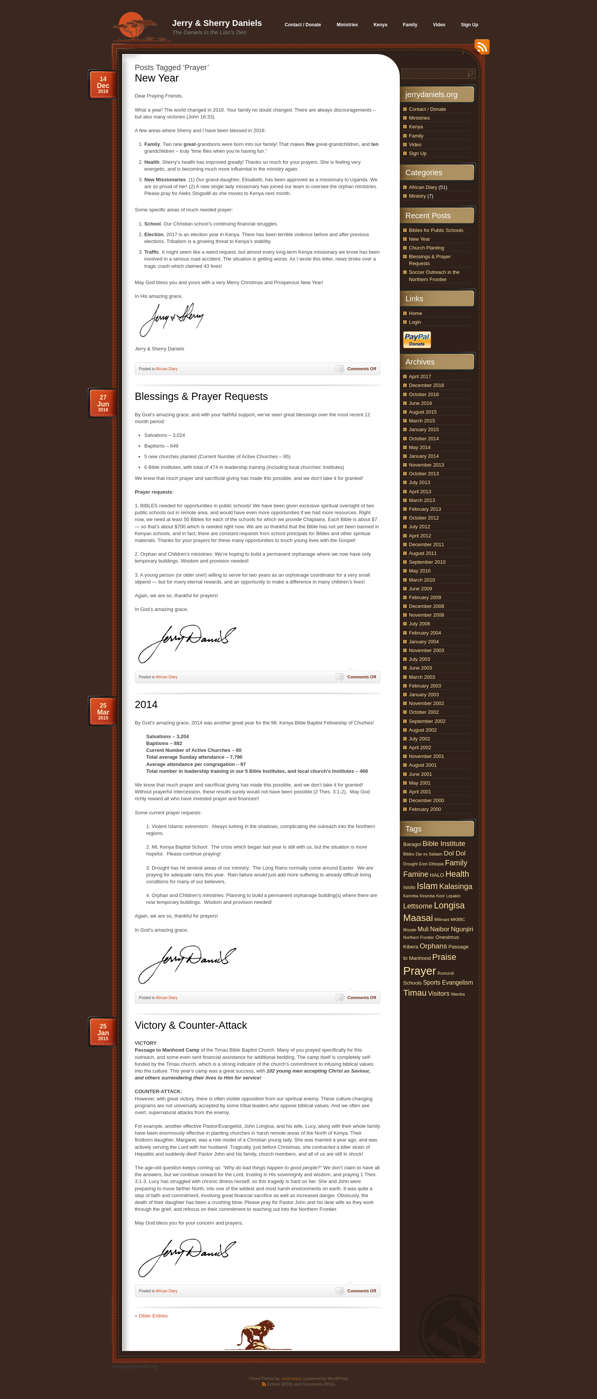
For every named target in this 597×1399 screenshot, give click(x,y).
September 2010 (427, 562)
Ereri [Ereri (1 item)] (423, 864)
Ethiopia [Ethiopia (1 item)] (436, 864)
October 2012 (424, 518)
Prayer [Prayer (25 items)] (419, 970)
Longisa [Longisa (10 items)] (449, 905)
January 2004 (424, 641)
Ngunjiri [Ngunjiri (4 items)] (462, 929)
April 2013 (420, 491)
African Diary (166, 369)
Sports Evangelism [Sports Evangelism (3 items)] (448, 982)
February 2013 (425, 509)
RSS (480, 49)
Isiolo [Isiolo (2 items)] (409, 887)
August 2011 (423, 553)
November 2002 (426, 703)
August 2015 (423, 412)
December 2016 (426, 385)
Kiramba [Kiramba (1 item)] (427, 896)
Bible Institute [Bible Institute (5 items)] (444, 843)
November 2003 (426, 650)
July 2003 (419, 659)
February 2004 (425, 633)
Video (415, 144)
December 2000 (426, 800)
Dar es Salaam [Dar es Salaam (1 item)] (429, 854)
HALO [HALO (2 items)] (437, 875)
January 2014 (424, 456)
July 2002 (419, 739)
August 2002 (423, 730)
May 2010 (420, 571)
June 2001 (420, 774)
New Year (157, 78)
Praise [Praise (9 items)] (444, 957)
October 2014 (424, 438)
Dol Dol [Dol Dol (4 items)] (455, 853)
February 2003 (425, 686)
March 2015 (422, 421)
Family (416, 136)
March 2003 (422, 677)
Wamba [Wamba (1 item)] (458, 994)
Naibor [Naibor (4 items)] (439, 929)
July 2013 (419, 482)
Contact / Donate (427, 109)
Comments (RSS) (318, 1384)
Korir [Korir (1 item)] (440, 896)
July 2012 (419, 526)
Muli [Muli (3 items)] (423, 929)
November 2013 (426, 465)
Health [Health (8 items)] (457, 874)
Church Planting (426, 248)
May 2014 (420, 447)
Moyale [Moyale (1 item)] (409, 929)
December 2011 (426, 544)
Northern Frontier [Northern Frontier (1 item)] (418, 937)
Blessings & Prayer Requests (201, 396)
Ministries (419, 118)
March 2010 (422, 580)
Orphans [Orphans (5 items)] (433, 946)
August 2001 (423, 765)
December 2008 (426, 606)
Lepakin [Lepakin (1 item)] (453, 896)
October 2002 (424, 712)
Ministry (417, 196)
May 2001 (420, 783)
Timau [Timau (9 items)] (414, 993)
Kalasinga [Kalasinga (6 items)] (455, 886)
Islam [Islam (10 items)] (427, 886)
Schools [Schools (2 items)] (412, 983)
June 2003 (420, 668)
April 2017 (420, 376)
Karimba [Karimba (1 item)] (410, 896)
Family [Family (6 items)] (456, 863)
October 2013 (424, 473)
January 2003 (424, 694)
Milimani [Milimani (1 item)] (441, 919)
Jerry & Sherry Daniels (217, 23)
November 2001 (426, 756)
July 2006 (419, 624)
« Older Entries (151, 1316)
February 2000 (425, 809)
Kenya (416, 127)
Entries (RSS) (280, 1384)
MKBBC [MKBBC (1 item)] (458, 919)
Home (415, 313)
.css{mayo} (291, 1378)
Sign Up (417, 153)
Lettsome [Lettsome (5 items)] (418, 906)
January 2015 (424, 429)
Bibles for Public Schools (436, 230)
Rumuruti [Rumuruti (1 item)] (445, 973)
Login (415, 322)
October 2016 (424, 394)
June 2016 (420, 403)
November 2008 (426, 615)
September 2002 (427, 721)
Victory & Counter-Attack (191, 1025)
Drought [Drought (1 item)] (410, 864)
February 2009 (425, 597)
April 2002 (420, 747)
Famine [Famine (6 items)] (415, 874)
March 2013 (422, 500)
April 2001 (420, 792)
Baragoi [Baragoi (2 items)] (412, 844)
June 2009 (420, 589)
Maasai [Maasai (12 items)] (418, 918)
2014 (146, 704)
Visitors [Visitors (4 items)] (439, 993)
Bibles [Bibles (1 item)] (408, 854)
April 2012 (420, 536)
